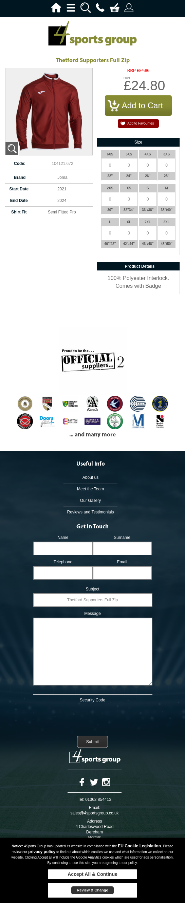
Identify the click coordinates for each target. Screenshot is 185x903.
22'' (110, 176)
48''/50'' (166, 244)
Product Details (139, 266)
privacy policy (41, 851)
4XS (148, 154)
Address (94, 821)
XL (129, 222)
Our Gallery (90, 500)
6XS (110, 154)
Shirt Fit (18, 212)
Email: (94, 807)
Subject (92, 589)
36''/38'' (148, 210)
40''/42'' (110, 244)
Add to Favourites (140, 123)
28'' (166, 176)
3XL (166, 222)
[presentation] (92, 716)
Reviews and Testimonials (90, 512)
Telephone (63, 562)
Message (92, 613)
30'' (110, 210)
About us (90, 477)
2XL (148, 222)
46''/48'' (148, 244)
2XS (110, 188)
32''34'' (129, 210)
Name (62, 537)
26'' (147, 176)
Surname (122, 537)
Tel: (81, 799)
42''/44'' (129, 244)
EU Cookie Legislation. (140, 846)
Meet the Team (90, 489)
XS (129, 188)
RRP (131, 71)
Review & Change (92, 890)
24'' (129, 176)
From (127, 77)
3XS (166, 154)
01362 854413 (98, 799)
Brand (20, 177)
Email (122, 562)
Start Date (19, 189)
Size (138, 142)
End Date (19, 200)
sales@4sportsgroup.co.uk (94, 813)
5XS (129, 154)
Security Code (92, 700)
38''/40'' (166, 210)
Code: (19, 163)
